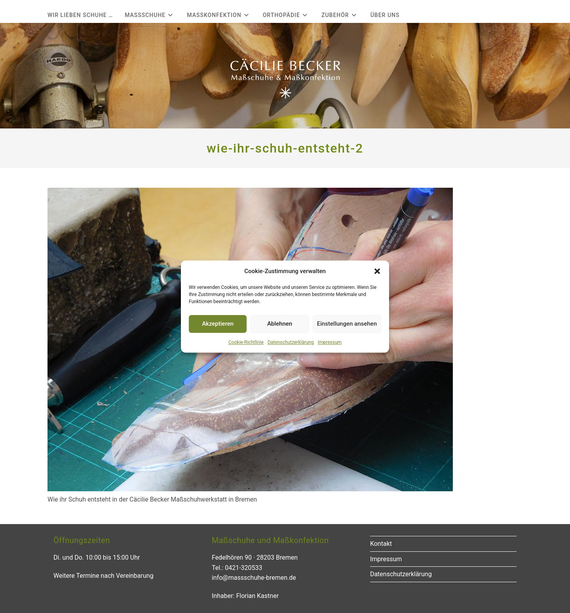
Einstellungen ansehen (347, 323)
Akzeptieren (218, 323)
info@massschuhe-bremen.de (254, 577)
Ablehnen (279, 323)
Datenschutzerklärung (291, 342)
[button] (377, 271)
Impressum (330, 342)
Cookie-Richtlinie (246, 342)
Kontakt (381, 543)
